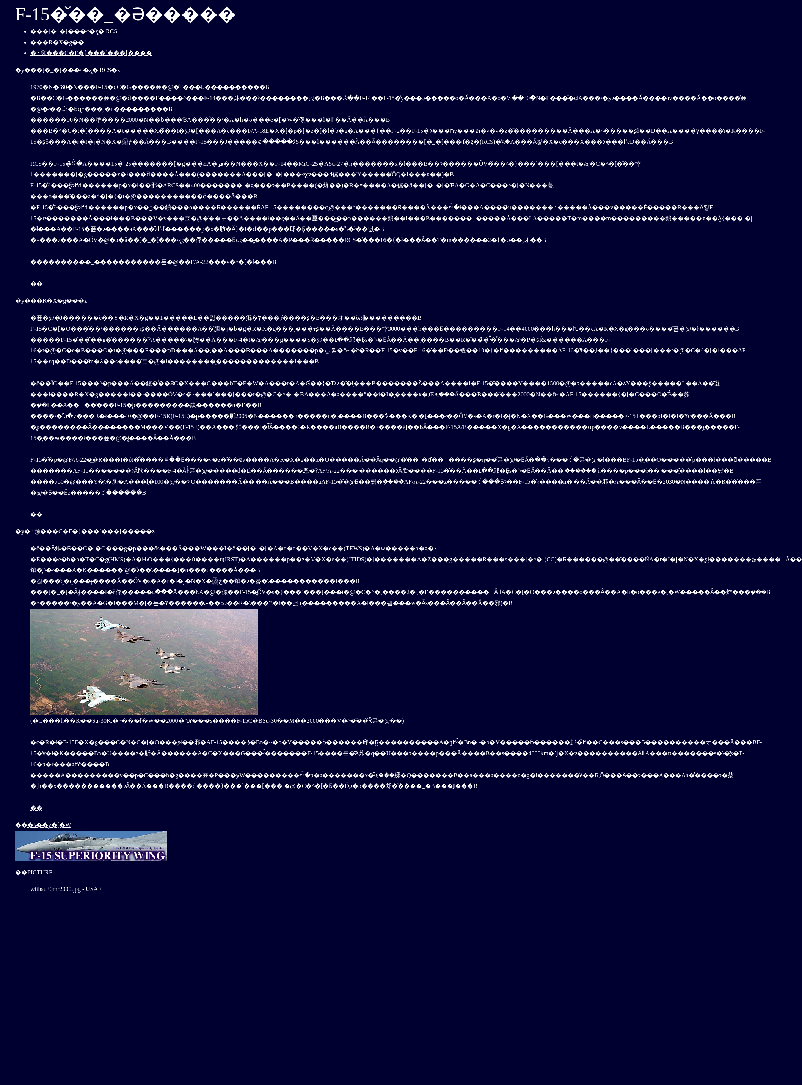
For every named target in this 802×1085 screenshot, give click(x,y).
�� (36, 283)
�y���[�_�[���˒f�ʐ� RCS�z (67, 70)
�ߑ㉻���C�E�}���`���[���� (91, 53)
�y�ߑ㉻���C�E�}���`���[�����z (85, 531)
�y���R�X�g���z (51, 300)
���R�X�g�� (57, 42)
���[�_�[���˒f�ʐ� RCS (73, 31)
